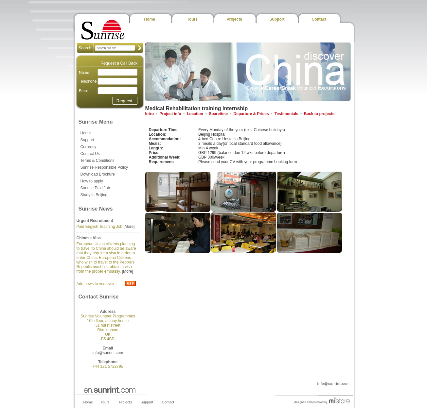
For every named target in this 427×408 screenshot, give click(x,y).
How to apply (91, 181)
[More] (128, 226)
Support (277, 19)
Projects (234, 19)
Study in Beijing (94, 195)
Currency (88, 146)
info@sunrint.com (108, 352)
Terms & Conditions (97, 160)
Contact (319, 19)
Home (149, 19)
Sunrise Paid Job (95, 188)
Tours (192, 19)
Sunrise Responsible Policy (104, 167)
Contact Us (90, 153)
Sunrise (103, 30)
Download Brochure (97, 174)
